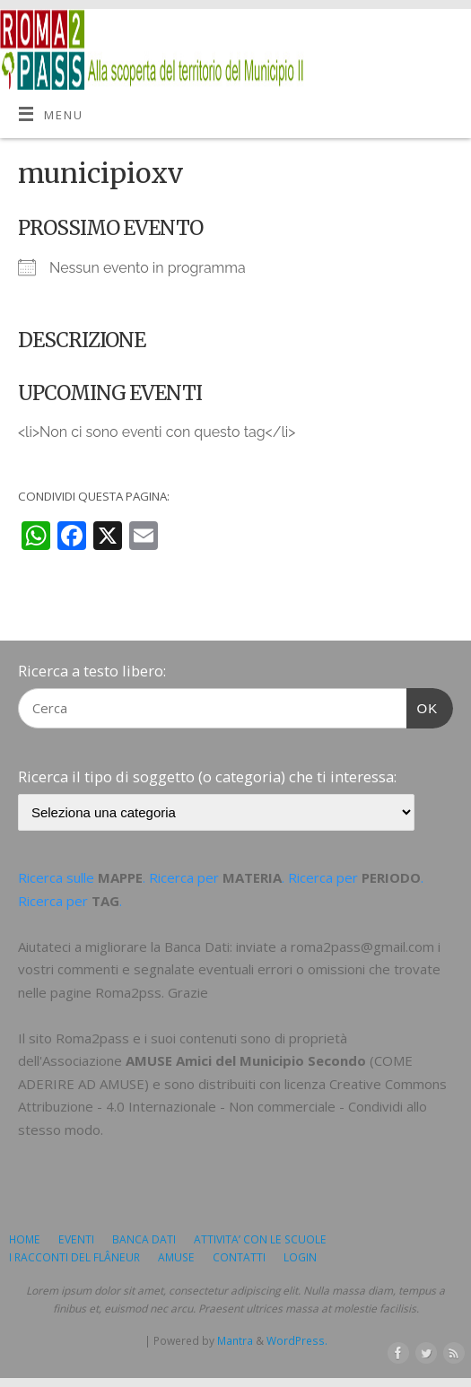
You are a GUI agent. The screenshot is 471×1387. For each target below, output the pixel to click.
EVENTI (76, 1239)
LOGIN (300, 1257)
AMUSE (176, 1257)
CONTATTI (239, 1257)
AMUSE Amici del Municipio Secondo (246, 1060)
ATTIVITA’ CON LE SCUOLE (260, 1239)
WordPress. (296, 1340)
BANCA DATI (144, 1239)
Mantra (235, 1340)
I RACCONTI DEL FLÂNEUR (74, 1257)
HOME (24, 1239)
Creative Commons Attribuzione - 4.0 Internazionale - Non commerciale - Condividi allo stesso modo (232, 1106)
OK (422, 706)
